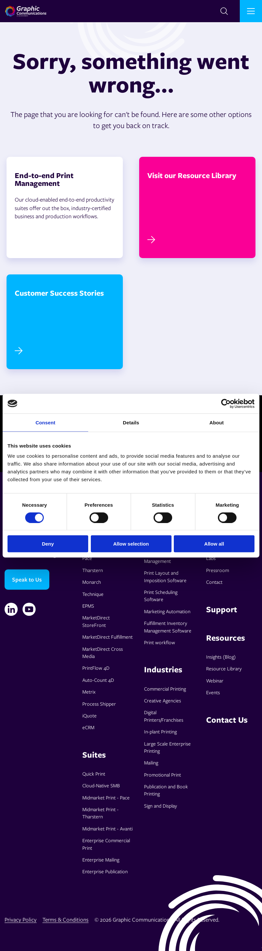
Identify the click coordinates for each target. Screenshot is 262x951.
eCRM (88, 727)
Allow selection (131, 544)
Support (221, 609)
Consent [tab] (46, 422)
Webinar (214, 680)
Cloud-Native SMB (101, 785)
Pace (87, 558)
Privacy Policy (21, 919)
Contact (214, 582)
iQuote (89, 715)
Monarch (91, 582)
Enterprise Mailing (100, 859)
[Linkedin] (11, 609)
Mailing (151, 762)
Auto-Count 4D (98, 680)
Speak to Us (27, 579)
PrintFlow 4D (95, 667)
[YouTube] (29, 609)
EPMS (88, 605)
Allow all (214, 544)
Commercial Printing (165, 688)
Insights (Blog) (221, 656)
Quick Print (93, 773)
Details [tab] (131, 422)
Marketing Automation (167, 611)
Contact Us (227, 719)
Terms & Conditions (65, 919)
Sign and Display (160, 805)
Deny (48, 544)
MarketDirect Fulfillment (107, 636)
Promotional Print (162, 774)
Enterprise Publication (105, 871)
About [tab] (216, 422)
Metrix (88, 691)
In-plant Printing (160, 731)
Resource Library (224, 668)
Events (213, 692)
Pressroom (217, 570)
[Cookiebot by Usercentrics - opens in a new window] (225, 403)
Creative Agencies (162, 700)
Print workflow (159, 642)
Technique (93, 594)
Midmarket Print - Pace (106, 797)
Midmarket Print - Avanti (107, 828)
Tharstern (92, 570)
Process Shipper (99, 703)
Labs (211, 558)
